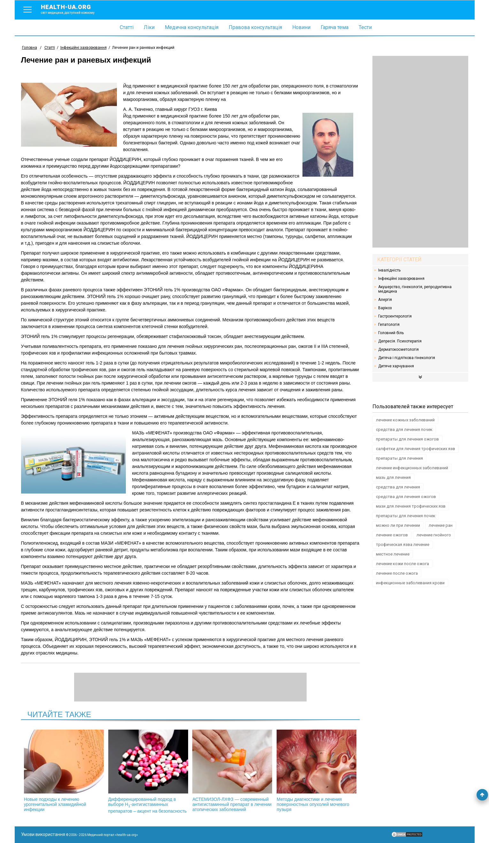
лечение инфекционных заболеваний (412, 467)
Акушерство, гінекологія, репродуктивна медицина (415, 289)
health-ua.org (73, 9)
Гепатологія (389, 324)
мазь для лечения (393, 477)
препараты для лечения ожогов (407, 439)
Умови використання (43, 834)
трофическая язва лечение (402, 544)
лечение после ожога (397, 573)
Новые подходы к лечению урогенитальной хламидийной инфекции (64, 771)
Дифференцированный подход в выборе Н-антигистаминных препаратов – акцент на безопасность (148, 772)
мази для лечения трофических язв (411, 506)
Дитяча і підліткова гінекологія (406, 358)
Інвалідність (389, 270)
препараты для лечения (399, 458)
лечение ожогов (392, 535)
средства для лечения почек (404, 429)
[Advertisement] (420, 152)
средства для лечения (398, 487)
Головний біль (391, 333)
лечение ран (441, 525)
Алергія (385, 299)
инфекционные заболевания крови (410, 582)
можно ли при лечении (398, 525)
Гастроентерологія (395, 316)
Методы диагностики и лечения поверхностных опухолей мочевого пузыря (316, 771)
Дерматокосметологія (398, 349)
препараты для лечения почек (405, 515)
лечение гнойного (433, 535)
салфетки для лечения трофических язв (415, 448)
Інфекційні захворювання (401, 278)
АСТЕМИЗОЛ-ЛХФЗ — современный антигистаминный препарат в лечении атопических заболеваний (232, 771)
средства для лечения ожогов (406, 496)
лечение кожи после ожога (402, 563)
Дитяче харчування (396, 366)
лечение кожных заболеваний (405, 420)
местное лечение (392, 554)
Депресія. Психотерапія (400, 341)
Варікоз (385, 308)
